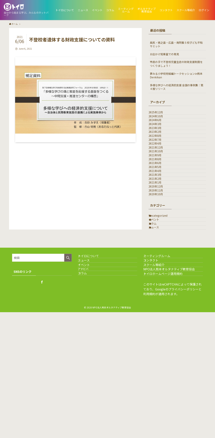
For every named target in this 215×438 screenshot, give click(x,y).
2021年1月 (159, 256)
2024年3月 (159, 138)
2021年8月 (159, 209)
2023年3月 (159, 146)
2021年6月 (159, 216)
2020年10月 (160, 279)
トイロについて (92, 361)
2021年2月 (159, 248)
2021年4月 (159, 232)
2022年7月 (159, 169)
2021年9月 (159, 201)
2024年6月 (159, 130)
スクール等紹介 (158, 379)
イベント (158, 313)
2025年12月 (160, 114)
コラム (156, 320)
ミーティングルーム (161, 361)
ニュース (158, 328)
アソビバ (90, 388)
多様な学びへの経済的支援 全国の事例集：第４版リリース (176, 87)
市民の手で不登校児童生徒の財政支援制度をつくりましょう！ (176, 64)
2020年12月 (160, 264)
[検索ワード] (42, 361)
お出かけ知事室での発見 (164, 54)
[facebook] (42, 385)
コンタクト (155, 370)
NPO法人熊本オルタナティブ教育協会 (173, 388)
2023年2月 (159, 154)
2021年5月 (159, 224)
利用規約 (149, 419)
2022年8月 (159, 161)
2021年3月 (159, 240)
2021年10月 (160, 193)
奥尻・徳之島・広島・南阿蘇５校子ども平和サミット (176, 44)
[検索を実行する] (68, 361)
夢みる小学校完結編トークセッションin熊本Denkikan (176, 75)
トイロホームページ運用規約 (167, 397)
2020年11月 (160, 272)
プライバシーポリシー (183, 415)
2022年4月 (159, 177)
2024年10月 (160, 122)
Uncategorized (162, 305)
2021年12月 (160, 185)
